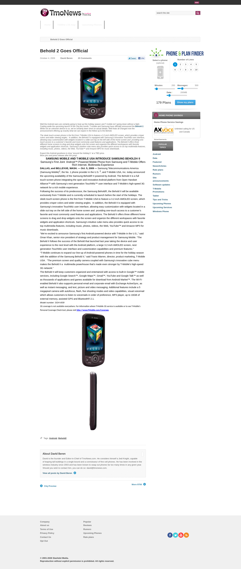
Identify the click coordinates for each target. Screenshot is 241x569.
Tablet (156, 196)
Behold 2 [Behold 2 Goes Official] (139, 126)
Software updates (161, 184)
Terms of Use (46, 529)
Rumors (157, 174)
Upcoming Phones (92, 25)
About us (44, 525)
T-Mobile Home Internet (148, 31)
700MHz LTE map (66, 25)
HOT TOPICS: (48, 31)
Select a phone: (160, 61)
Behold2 (62, 438)
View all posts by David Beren (59, 473)
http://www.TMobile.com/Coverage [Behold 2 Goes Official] (93, 310)
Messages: (187, 85)
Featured (157, 162)
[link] (163, 130)
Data (155, 158)
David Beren (66, 58)
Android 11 (96, 31)
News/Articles (159, 166)
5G (63, 31)
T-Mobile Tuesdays (119, 31)
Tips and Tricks (160, 199)
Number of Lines (185, 60)
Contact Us (45, 537)
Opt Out (44, 541)
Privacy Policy (47, 533)
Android (53, 438)
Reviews (87, 525)
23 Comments (84, 58)
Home (47, 25)
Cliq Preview (48, 486)
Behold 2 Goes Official (64, 50)
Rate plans (158, 170)
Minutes (158, 85)
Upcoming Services (162, 207)
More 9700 (139, 484)
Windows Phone (161, 211)
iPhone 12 (77, 31)
